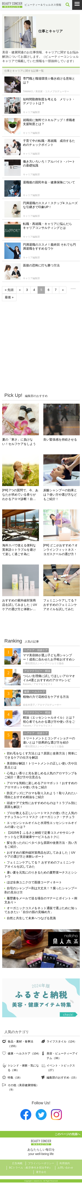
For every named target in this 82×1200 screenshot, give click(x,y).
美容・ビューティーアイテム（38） (62, 1055)
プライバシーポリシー (41, 1163)
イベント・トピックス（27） (61, 1067)
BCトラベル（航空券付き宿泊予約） (30, 1167)
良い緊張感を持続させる (60, 439)
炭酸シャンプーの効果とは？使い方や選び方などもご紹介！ (60, 494)
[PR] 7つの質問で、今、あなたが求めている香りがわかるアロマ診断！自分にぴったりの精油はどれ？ (20, 494)
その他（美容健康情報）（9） (23, 1087)
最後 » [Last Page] (9, 297)
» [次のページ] (63, 290)
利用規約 (64, 1163)
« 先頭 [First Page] (9, 290)
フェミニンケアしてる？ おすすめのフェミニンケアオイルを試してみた (60, 605)
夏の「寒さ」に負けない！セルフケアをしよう (19, 442)
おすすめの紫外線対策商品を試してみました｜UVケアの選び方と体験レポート (19, 605)
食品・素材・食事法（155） (20, 1043)
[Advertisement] (41, 346)
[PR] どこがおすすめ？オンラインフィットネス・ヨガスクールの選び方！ (60, 550)
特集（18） (15, 1077)
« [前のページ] (20, 290)
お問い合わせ (65, 1167)
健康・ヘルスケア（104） (24, 1053)
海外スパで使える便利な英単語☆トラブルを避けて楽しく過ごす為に (19, 550)
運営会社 (41, 1172)
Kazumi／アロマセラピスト (38, 684)
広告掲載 (17, 1163)
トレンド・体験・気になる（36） (23, 1067)
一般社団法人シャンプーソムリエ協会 (43, 663)
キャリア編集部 (31, 112)
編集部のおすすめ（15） (62, 1077)
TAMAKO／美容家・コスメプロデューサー (46, 91)
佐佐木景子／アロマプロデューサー (42, 704)
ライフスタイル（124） (62, 1041)
